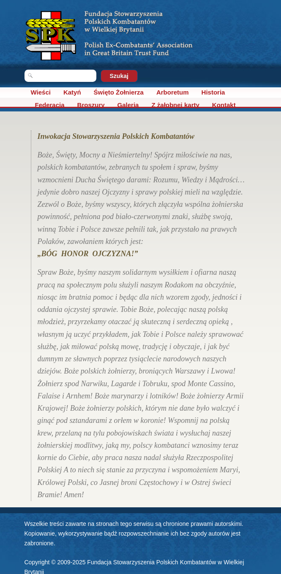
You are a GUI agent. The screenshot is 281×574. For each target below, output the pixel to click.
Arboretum (172, 92)
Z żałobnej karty (175, 104)
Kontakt (224, 104)
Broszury (91, 104)
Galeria (128, 104)
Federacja (50, 104)
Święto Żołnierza (119, 92)
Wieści (41, 92)
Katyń (72, 92)
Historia (213, 92)
